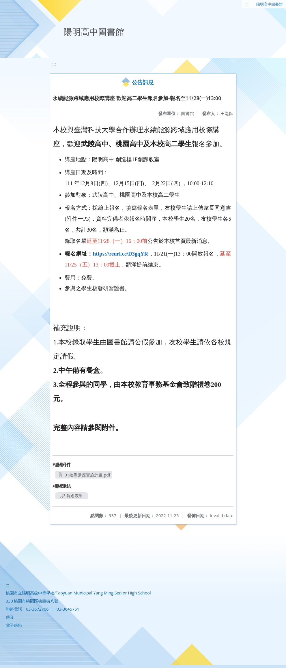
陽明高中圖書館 (269, 4)
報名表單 (71, 495)
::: (247, 4)
